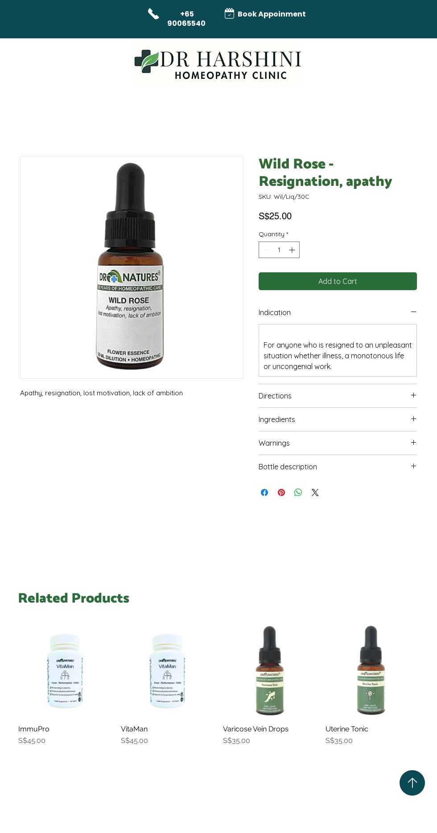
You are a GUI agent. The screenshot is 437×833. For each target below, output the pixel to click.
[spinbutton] (279, 250)
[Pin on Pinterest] (281, 492)
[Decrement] (265, 250)
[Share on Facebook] (264, 492)
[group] (218, 689)
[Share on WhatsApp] (298, 492)
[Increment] (292, 250)
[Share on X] (315, 492)
